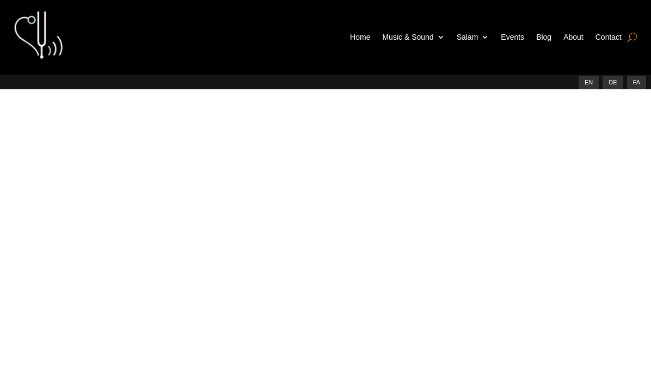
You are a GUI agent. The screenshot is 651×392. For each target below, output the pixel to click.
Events (512, 37)
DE (613, 82)
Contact (608, 37)
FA (636, 82)
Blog (543, 37)
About (573, 37)
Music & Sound (407, 37)
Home (360, 37)
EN (589, 82)
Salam (467, 37)
